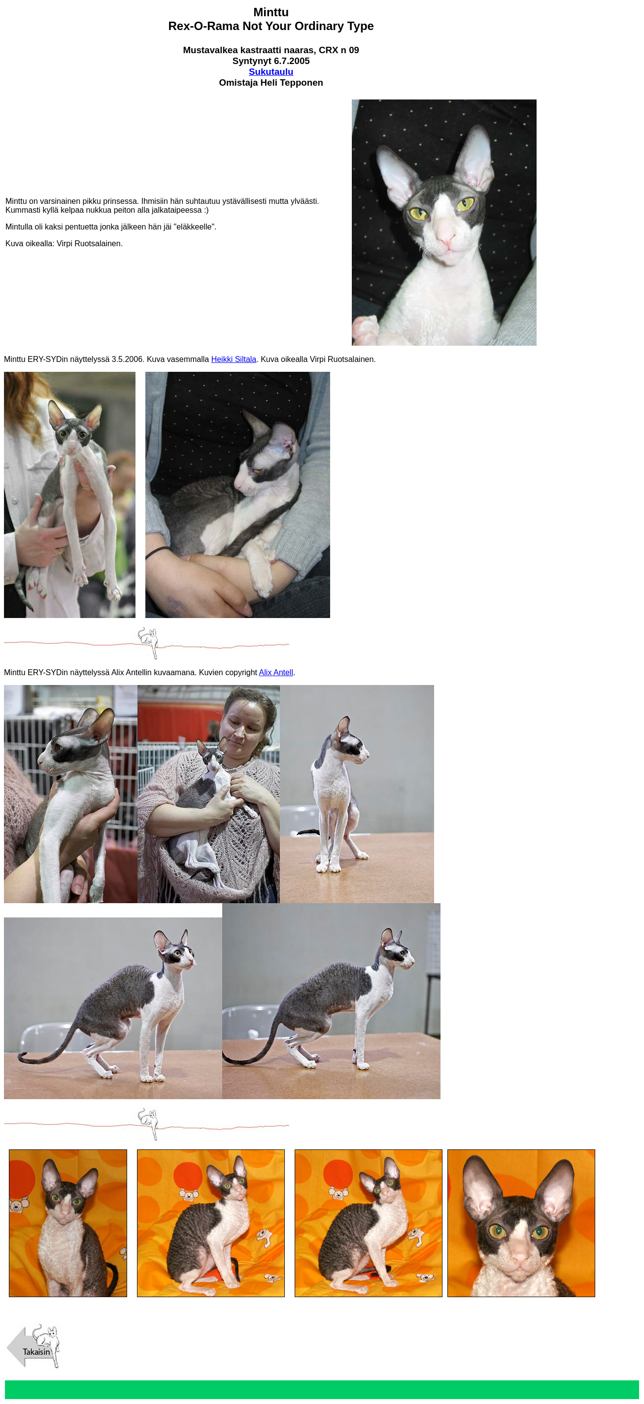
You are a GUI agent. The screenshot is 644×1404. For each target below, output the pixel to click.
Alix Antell (276, 672)
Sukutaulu (271, 71)
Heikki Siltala (234, 359)
